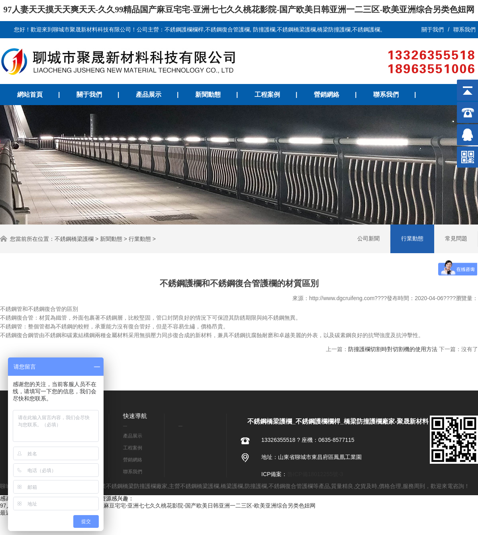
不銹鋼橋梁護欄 (74, 239)
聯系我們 (464, 29)
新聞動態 (208, 94)
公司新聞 (368, 239)
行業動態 (140, 239)
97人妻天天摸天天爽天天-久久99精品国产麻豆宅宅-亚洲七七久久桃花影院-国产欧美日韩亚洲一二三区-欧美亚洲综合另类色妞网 (239, 9)
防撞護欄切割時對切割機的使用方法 (392, 349)
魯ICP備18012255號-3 (315, 474)
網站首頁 (30, 94)
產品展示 (148, 94)
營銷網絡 (326, 94)
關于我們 (432, 29)
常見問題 (456, 239)
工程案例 (267, 94)
